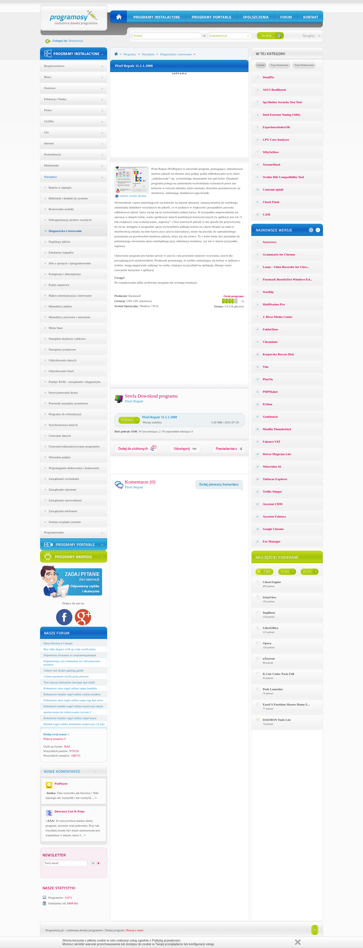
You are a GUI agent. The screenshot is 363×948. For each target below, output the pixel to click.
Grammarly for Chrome (279, 254)
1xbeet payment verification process (66, 676)
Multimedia (51, 165)
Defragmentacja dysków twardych (70, 219)
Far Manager (271, 541)
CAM (266, 214)
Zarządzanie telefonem (63, 511)
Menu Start (56, 328)
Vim (266, 366)
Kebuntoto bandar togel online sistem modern (72, 694)
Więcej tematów (54, 738)
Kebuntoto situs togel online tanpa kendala (70, 688)
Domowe (50, 88)
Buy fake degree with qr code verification (70, 649)
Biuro (47, 77)
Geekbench (270, 416)
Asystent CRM (272, 504)
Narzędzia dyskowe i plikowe (67, 338)
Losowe (261, 65)
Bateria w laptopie (60, 187)
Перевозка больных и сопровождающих (70, 655)
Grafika (49, 121)
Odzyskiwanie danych (62, 360)
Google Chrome (273, 529)
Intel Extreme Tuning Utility (282, 114)
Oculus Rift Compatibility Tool (283, 177)
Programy (130, 54)
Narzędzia (50, 176)
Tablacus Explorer (275, 479)
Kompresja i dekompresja (65, 274)
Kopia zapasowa (59, 284)
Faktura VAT (271, 441)
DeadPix (268, 77)
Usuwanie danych (60, 435)
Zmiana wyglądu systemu (65, 521)
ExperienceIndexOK (276, 127)
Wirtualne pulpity (60, 457)
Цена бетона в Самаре (58, 643)
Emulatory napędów (61, 252)
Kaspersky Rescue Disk (278, 354)
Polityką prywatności (166, 940)
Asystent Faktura (274, 516)
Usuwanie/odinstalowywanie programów (74, 446)
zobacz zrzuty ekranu (130, 195)
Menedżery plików (60, 306)
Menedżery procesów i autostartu (69, 317)
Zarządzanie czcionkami (64, 478)
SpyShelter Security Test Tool (282, 102)
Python (268, 404)
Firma (48, 110)
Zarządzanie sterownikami (65, 500)
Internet (49, 143)
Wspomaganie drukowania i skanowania (74, 468)
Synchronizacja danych (63, 425)
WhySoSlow (271, 152)
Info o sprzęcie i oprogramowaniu (70, 263)
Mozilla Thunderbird (277, 429)
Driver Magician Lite (277, 454)
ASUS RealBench (274, 89)
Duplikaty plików (60, 241)
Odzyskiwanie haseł (61, 371)
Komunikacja (52, 154)
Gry (46, 132)
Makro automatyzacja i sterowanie (70, 295)
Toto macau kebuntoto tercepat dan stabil (69, 682)
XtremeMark (271, 164)
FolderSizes (270, 329)
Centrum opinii (273, 189)
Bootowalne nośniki (61, 209)
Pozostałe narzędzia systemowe (68, 403)
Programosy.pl (55, 930)
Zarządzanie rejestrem (62, 489)
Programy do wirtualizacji (65, 414)
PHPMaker (270, 391)
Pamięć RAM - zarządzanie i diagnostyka (75, 381)
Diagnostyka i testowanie (65, 231)
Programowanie (54, 532)
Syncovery (270, 242)
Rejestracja (76, 40)
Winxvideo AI (272, 466)
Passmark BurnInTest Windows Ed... (287, 279)
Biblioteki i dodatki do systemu (68, 198)
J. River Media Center (278, 316)
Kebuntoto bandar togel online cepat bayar (70, 718)
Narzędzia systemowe (62, 349)
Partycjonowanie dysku (63, 392)
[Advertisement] (179, 114)
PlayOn (268, 379)
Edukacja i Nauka (55, 99)
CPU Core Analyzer (276, 139)
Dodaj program (114, 930)
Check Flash (271, 202)
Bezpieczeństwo (54, 65)
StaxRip (268, 292)
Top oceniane (279, 65)
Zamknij (298, 942)
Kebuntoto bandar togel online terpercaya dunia (73, 706)
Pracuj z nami (134, 930)
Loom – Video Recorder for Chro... (286, 267)
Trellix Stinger (272, 491)
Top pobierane (304, 65)
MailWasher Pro (274, 304)
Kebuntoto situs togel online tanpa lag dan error (73, 700)
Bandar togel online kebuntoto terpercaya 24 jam (74, 724)
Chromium (270, 341)
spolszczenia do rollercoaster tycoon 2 (67, 712)
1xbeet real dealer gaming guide (64, 670)
